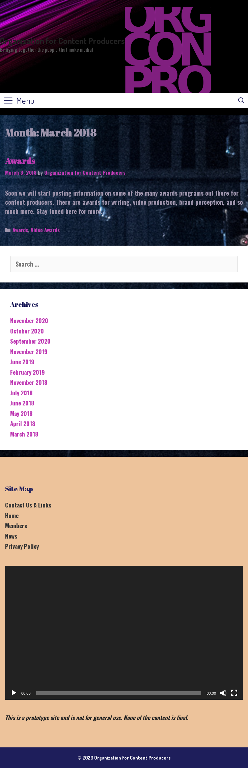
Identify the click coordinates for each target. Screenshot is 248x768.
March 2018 (24, 434)
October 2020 (27, 331)
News (11, 536)
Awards (20, 160)
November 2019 (29, 351)
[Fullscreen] (234, 693)
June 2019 (22, 361)
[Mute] (223, 693)
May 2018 (21, 413)
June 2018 (22, 403)
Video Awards (45, 229)
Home (12, 515)
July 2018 (21, 393)
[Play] (13, 693)
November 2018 (28, 382)
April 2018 (22, 423)
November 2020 (29, 320)
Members (16, 525)
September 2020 (30, 341)
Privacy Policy (22, 546)
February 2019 (27, 372)
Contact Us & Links (28, 505)
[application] (124, 633)
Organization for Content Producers (62, 40)
